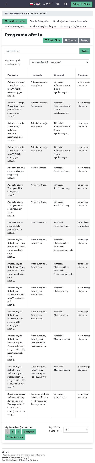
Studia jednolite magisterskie (70, 21)
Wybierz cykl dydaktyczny (12, 62)
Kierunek (36, 74)
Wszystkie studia (15, 21)
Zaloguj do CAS (81, 4)
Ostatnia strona (15, 437)
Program (12, 74)
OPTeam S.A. (23, 460)
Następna (29, 431)
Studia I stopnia (39, 21)
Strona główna (14, 13)
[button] (6, 4)
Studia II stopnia (14, 26)
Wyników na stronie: (55, 429)
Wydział (59, 74)
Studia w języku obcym (42, 26)
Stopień (82, 74)
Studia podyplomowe (73, 26)
